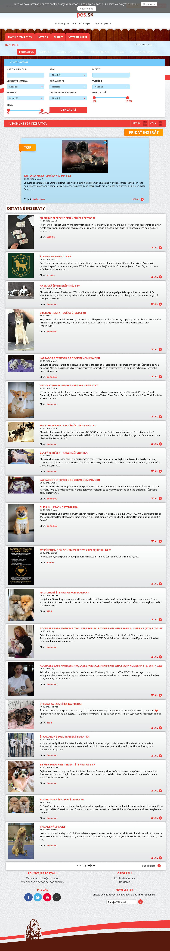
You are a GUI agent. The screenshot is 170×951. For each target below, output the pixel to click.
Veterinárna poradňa (102, 23)
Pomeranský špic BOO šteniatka (62, 799)
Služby (120, 51)
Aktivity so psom (62, 23)
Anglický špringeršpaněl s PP (60, 285)
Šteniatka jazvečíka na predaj (61, 704)
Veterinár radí (78, 37)
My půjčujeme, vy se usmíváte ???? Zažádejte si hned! (75, 550)
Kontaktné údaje (124, 878)
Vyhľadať (68, 109)
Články (58, 37)
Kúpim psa (45, 51)
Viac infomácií (86, 8)
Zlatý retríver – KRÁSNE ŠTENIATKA (64, 452)
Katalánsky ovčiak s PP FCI (47, 176)
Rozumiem (149, 4)
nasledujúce (148, 865)
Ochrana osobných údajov (42, 878)
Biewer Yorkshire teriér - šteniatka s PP (67, 764)
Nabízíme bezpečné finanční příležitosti (67, 218)
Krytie (80, 51)
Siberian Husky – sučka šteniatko (63, 312)
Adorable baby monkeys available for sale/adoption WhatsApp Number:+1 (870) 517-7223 (101, 628)
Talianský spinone (53, 826)
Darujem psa (64, 51)
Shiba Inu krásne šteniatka (59, 507)
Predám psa (26, 51)
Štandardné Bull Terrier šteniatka (64, 736)
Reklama (124, 882)
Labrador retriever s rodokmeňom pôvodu (70, 358)
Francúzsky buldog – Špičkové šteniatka (68, 425)
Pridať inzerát (144, 132)
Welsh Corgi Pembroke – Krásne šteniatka (69, 385)
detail (136, 199)
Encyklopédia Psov (20, 37)
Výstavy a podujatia (141, 51)
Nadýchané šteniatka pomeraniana (64, 592)
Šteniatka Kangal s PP (55, 256)
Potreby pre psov (100, 51)
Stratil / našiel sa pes (81, 23)
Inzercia (43, 37)
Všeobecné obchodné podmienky (42, 882)
